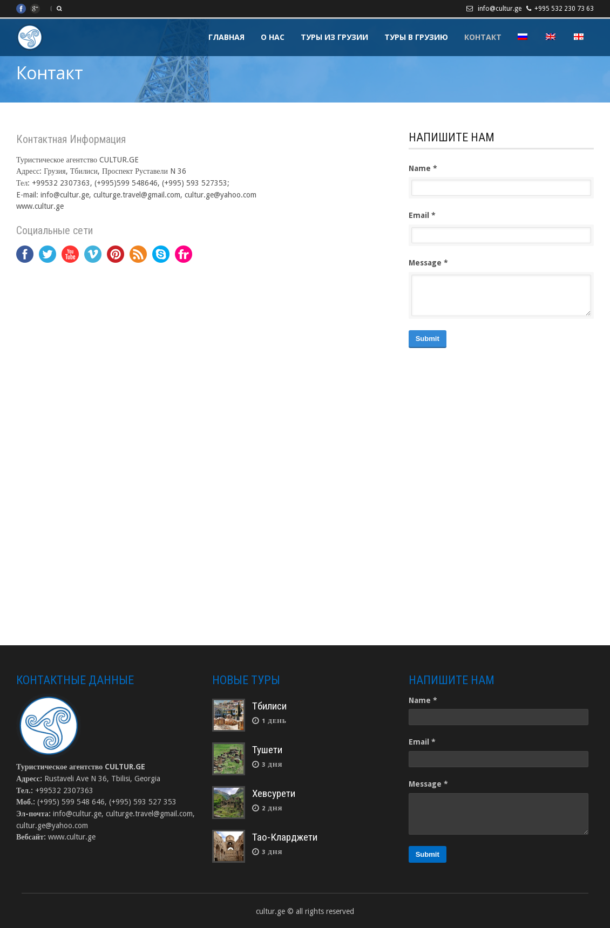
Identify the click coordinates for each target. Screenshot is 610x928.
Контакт (482, 37)
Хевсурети (273, 793)
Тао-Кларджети (284, 837)
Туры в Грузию (416, 37)
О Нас (272, 37)
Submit (427, 339)
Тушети (267, 749)
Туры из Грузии (334, 37)
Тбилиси (269, 706)
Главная (226, 37)
